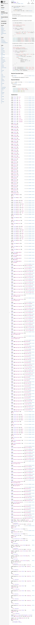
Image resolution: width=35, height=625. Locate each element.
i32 (19, 102)
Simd (18, 521)
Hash (16, 621)
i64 (19, 104)
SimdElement (16, 523)
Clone (19, 615)
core (4, 1)
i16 (19, 100)
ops (13, 1)
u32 (19, 112)
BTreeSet (17, 616)
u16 (19, 111)
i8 (19, 98)
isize (20, 107)
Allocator (25, 615)
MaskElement (16, 543)
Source (22, 3)
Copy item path (18, 2)
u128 (20, 116)
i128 (20, 105)
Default (20, 622)
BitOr (15, 97)
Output (17, 7)
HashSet (22, 618)
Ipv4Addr (21, 119)
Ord (16, 615)
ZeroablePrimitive (17, 533)
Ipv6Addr (21, 121)
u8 (19, 109)
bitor (16, 10)
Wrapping (13, 160)
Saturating (13, 124)
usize (20, 118)
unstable (18, 3)
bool (20, 97)
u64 (19, 114)
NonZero (13, 526)
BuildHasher (16, 622)
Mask (12, 541)
